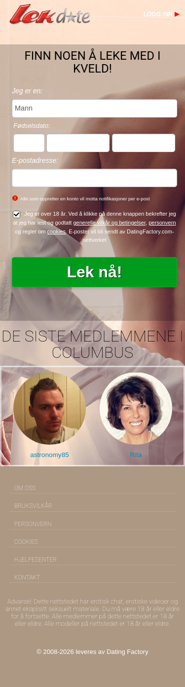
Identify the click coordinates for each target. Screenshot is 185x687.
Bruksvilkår (33, 505)
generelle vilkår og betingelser (109, 223)
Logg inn (158, 14)
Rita (136, 454)
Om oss (25, 488)
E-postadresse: (35, 160)
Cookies (26, 541)
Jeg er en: (27, 91)
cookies (56, 231)
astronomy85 (49, 454)
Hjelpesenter (35, 559)
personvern (162, 223)
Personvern (33, 524)
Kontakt (27, 577)
